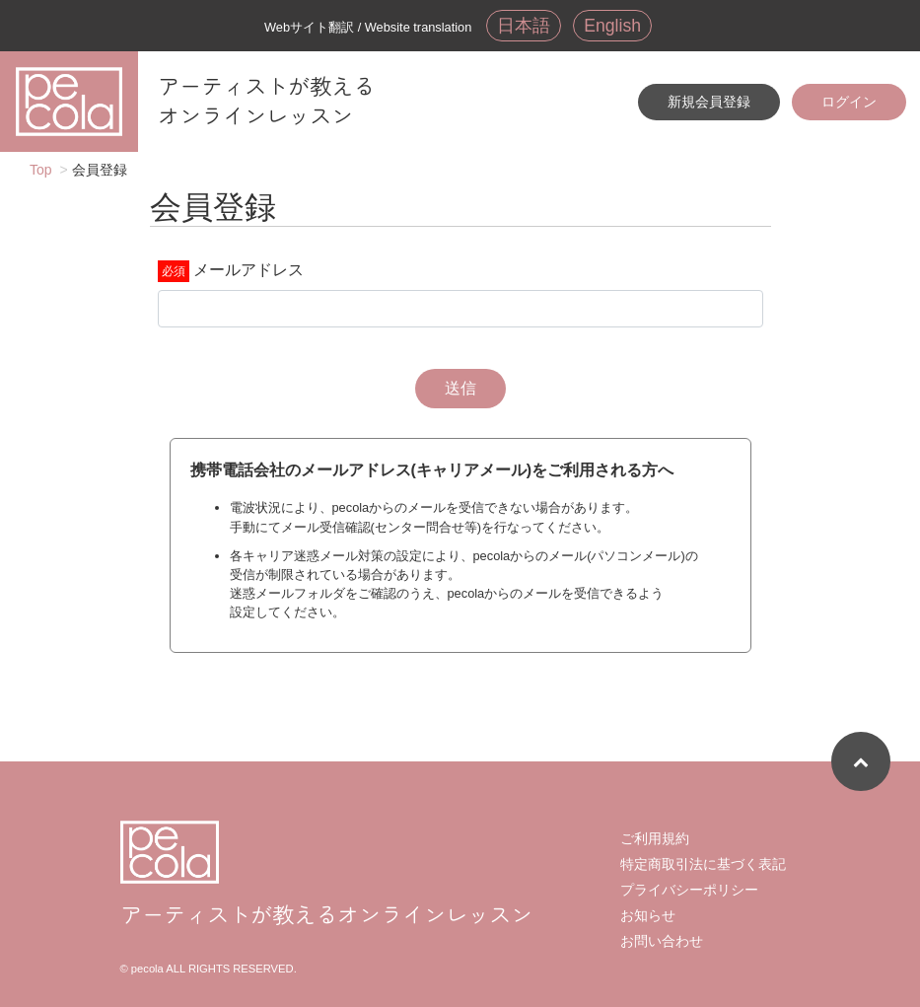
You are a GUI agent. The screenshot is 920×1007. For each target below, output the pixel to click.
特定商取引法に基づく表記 (703, 864)
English (612, 26)
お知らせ (647, 915)
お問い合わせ (661, 941)
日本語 (523, 26)
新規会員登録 (709, 101)
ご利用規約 (654, 838)
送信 (460, 388)
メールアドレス (248, 269)
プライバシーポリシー (689, 890)
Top (41, 170)
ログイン (849, 101)
